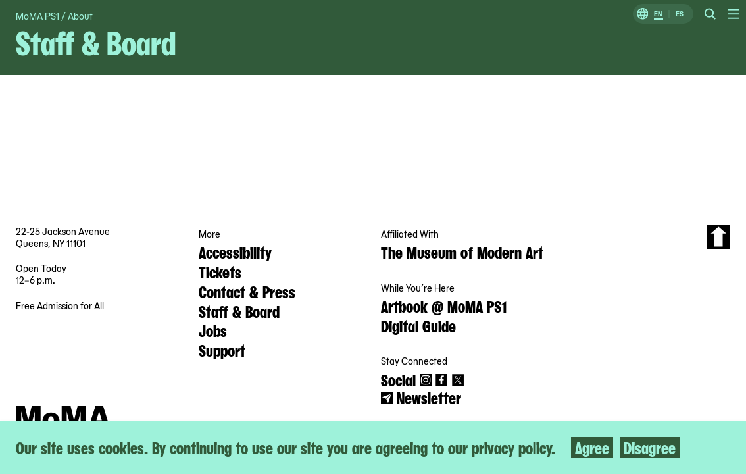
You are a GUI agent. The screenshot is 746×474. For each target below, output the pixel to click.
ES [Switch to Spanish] (680, 14)
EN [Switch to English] (658, 14)
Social (398, 379)
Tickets (220, 271)
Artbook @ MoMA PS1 (444, 305)
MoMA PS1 (37, 15)
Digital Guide (418, 325)
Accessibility (235, 251)
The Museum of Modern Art (462, 251)
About (80, 15)
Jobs (213, 330)
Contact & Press (247, 291)
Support (222, 349)
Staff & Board (239, 311)
